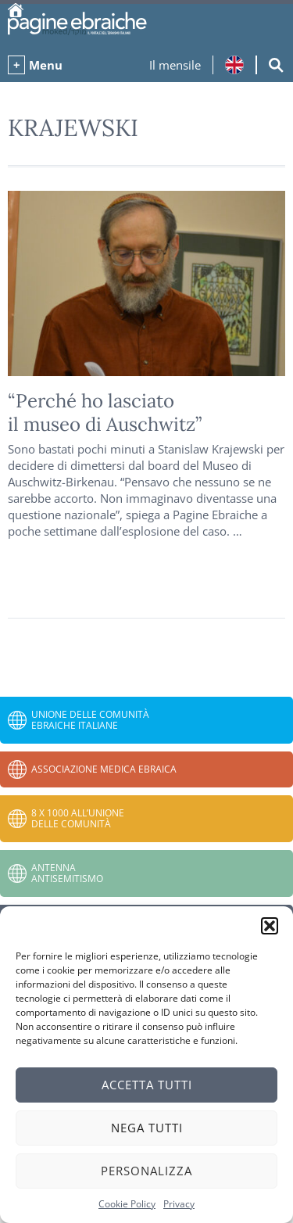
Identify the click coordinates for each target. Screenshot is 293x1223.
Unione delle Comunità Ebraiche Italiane (90, 720)
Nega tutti (147, 1127)
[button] (269, 926)
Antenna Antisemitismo (67, 873)
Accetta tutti (147, 1084)
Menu (46, 65)
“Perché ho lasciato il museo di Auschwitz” (105, 412)
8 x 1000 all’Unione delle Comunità (77, 818)
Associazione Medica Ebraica (104, 769)
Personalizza (146, 1170)
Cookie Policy (126, 1203)
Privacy (179, 1203)
